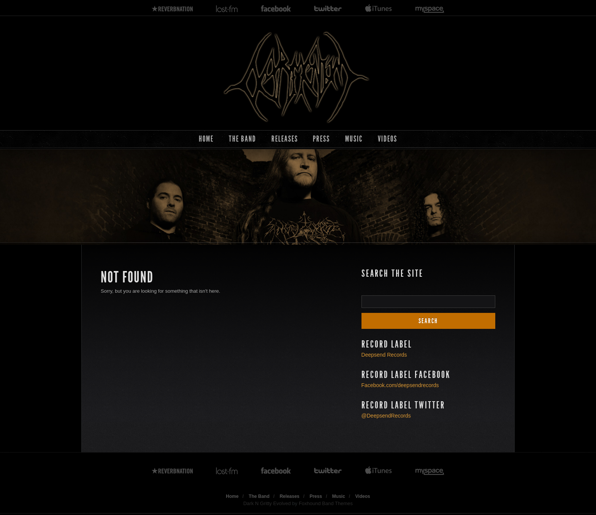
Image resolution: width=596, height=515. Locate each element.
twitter (328, 9)
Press (321, 138)
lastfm (227, 9)
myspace (430, 9)
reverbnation (172, 9)
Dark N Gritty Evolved (267, 503)
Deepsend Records (384, 355)
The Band (242, 138)
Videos (387, 138)
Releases (284, 138)
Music (354, 138)
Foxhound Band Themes (326, 503)
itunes (378, 9)
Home (206, 138)
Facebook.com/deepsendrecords (400, 385)
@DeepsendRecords (386, 416)
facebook (276, 9)
